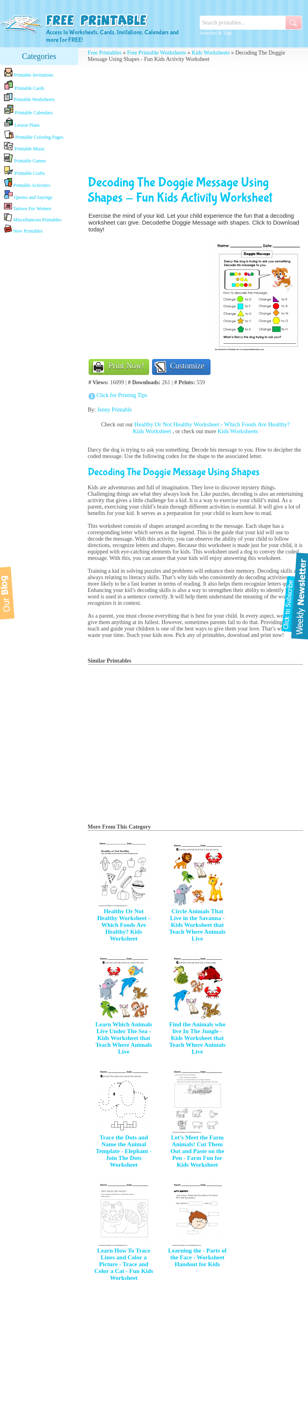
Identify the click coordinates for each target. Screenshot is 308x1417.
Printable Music (24, 147)
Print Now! (126, 365)
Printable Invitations (28, 73)
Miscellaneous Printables (32, 218)
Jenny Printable (114, 410)
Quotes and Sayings (28, 195)
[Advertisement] (39, 361)
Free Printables (105, 53)
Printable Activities (27, 183)
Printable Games (25, 159)
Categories (39, 56)
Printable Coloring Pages (33, 135)
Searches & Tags (216, 33)
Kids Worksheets (211, 53)
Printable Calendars (28, 110)
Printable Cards (24, 85)
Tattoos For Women (27, 206)
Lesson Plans (22, 123)
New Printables (23, 229)
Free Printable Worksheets (156, 53)
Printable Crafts (24, 171)
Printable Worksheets (29, 97)
